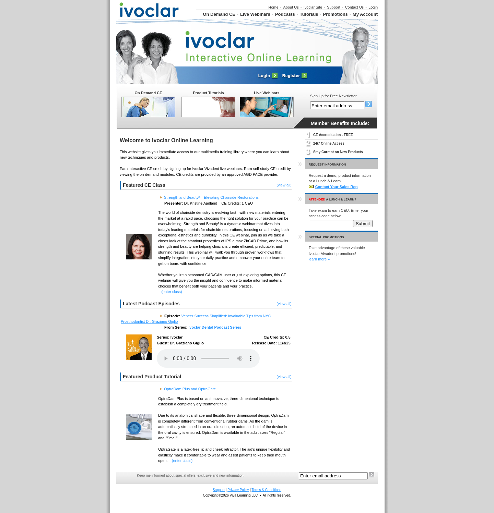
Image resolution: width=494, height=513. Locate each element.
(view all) (284, 185)
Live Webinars (255, 14)
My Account (365, 14)
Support (333, 7)
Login (373, 7)
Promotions (335, 14)
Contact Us (354, 7)
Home (273, 7)
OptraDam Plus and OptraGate (190, 389)
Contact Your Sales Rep (333, 187)
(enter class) (171, 292)
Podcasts (285, 14)
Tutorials (309, 14)
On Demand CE (219, 14)
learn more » (319, 259)
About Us (291, 7)
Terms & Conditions (266, 490)
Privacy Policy (238, 490)
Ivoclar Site (313, 7)
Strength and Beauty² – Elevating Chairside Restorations (211, 197)
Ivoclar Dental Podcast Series (214, 327)
